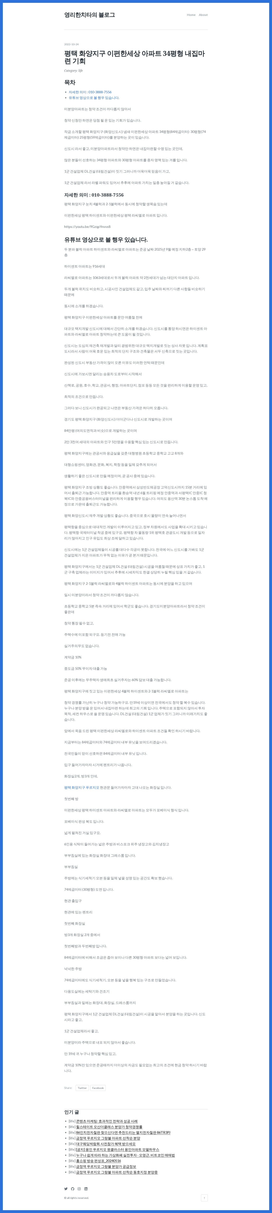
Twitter (82, 1085)
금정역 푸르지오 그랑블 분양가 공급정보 (106, 1164)
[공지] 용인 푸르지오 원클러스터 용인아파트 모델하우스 (117, 1147)
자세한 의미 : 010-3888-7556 (90, 90)
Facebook (98, 1085)
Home (191, 14)
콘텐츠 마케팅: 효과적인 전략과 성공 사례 (107, 1119)
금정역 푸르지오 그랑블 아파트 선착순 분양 (108, 1136)
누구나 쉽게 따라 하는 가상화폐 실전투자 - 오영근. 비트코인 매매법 (125, 1153)
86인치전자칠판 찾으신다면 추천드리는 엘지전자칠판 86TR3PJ (123, 1130)
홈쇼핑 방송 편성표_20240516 (98, 1159)
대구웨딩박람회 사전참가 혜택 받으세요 (106, 1142)
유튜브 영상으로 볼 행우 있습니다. (94, 95)
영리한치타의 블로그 (89, 15)
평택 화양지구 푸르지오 (81, 785)
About (203, 14)
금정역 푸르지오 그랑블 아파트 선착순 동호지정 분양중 (117, 1170)
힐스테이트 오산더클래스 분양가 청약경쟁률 (109, 1125)
